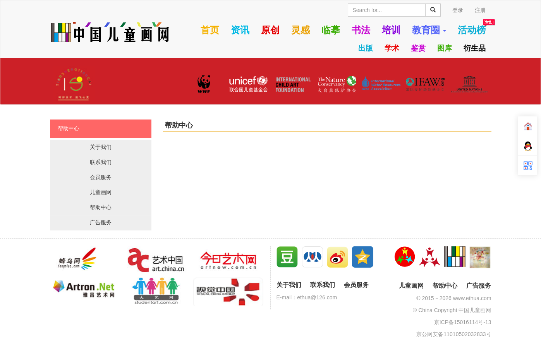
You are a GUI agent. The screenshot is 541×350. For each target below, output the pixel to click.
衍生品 (475, 48)
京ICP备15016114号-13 (462, 322)
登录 (457, 10)
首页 (210, 30)
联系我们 (101, 162)
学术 (392, 48)
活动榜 (472, 30)
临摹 (330, 30)
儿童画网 (101, 192)
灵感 (300, 30)
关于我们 (101, 147)
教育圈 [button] (429, 30)
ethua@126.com (317, 297)
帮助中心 (68, 128)
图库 (444, 48)
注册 (480, 10)
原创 (270, 30)
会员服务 (101, 177)
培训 (391, 30)
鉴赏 (418, 48)
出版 (365, 48)
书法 (361, 30)
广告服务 (101, 222)
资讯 (240, 30)
